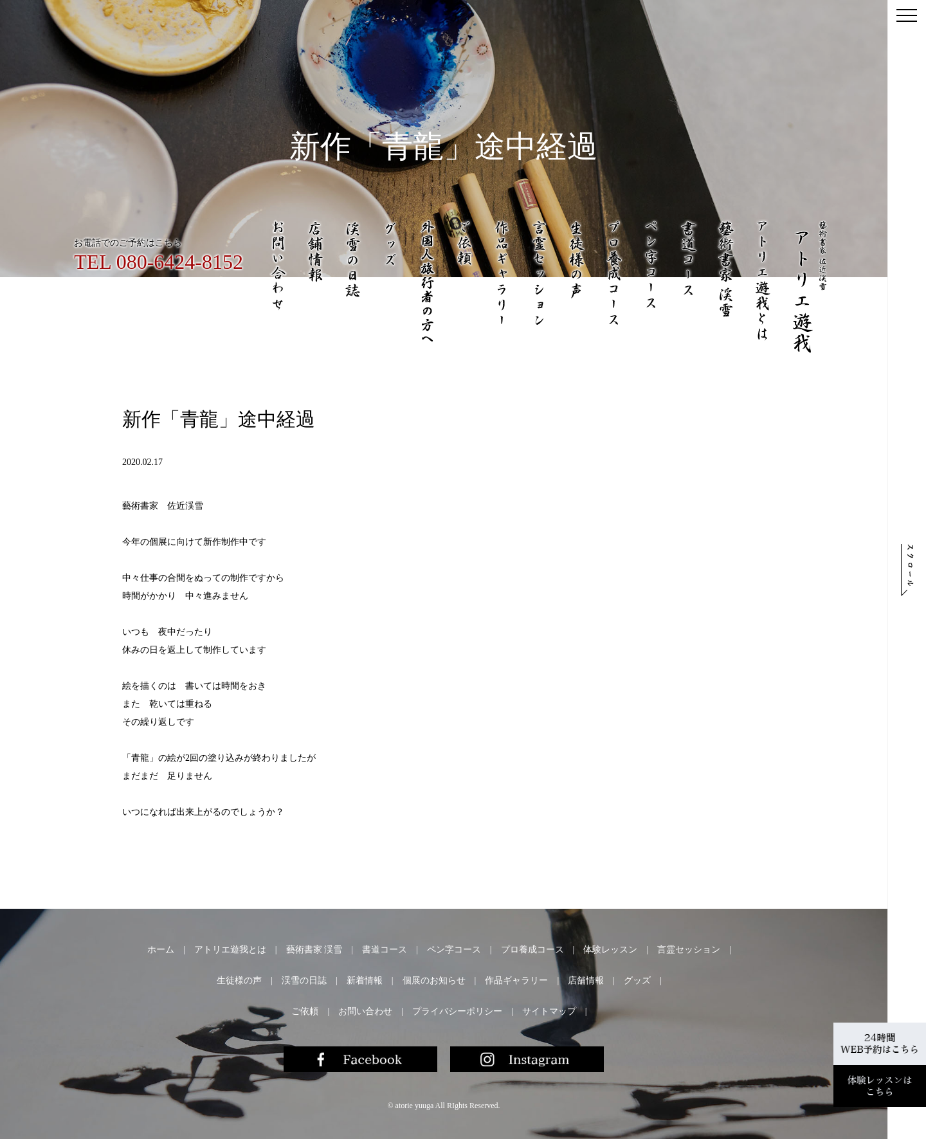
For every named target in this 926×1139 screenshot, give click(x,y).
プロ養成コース (532, 949)
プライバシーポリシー (457, 1011)
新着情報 (365, 980)
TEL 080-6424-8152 (158, 261)
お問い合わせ (365, 1011)
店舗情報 (586, 980)
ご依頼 (304, 1011)
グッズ (637, 980)
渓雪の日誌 (304, 980)
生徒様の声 (239, 980)
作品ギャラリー (516, 980)
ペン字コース (454, 949)
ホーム (160, 949)
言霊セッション (688, 949)
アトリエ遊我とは (230, 949)
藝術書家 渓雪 (314, 949)
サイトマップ (549, 1011)
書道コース (384, 949)
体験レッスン (610, 949)
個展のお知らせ (434, 980)
